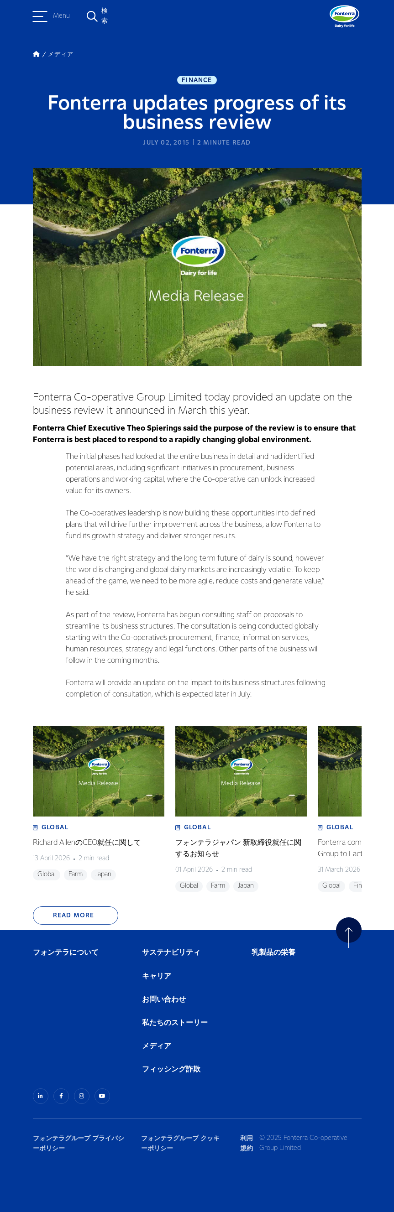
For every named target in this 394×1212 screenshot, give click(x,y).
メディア (156, 1046)
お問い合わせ (164, 1000)
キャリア (157, 976)
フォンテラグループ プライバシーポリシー (78, 1143)
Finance (197, 80)
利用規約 (246, 1143)
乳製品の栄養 (273, 953)
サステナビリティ (171, 953)
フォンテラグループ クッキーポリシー (180, 1143)
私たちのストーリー (175, 1023)
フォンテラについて (66, 953)
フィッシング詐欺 (171, 1069)
